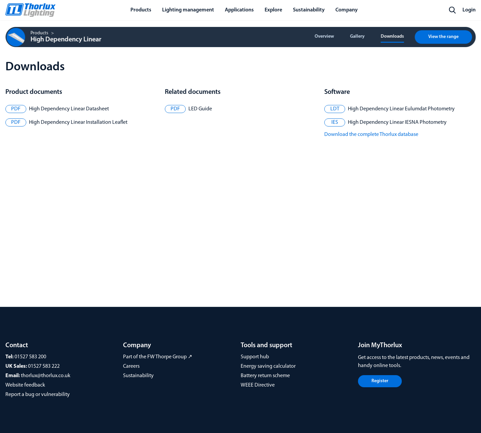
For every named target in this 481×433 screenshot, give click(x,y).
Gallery (357, 36)
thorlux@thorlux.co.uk (45, 375)
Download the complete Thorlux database (371, 134)
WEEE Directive (258, 385)
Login (469, 10)
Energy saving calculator (268, 366)
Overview (324, 36)
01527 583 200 (30, 357)
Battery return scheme (265, 375)
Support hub (255, 357)
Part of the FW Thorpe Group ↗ (157, 357)
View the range (443, 36)
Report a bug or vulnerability (37, 394)
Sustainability (138, 375)
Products (39, 33)
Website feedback (25, 385)
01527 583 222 (44, 366)
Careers (131, 366)
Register (379, 381)
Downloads (392, 36)
